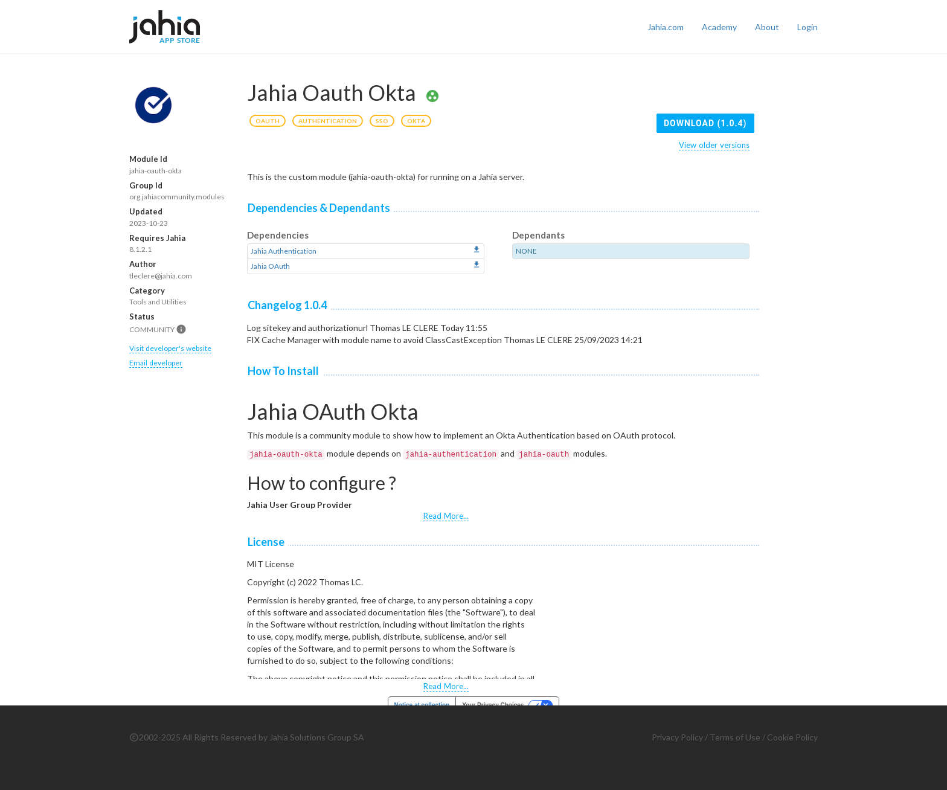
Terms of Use (735, 737)
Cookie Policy (792, 737)
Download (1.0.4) (705, 123)
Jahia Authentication (283, 250)
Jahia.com (665, 27)
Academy (719, 27)
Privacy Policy (677, 737)
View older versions (714, 145)
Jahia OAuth (270, 266)
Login (807, 27)
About (767, 27)
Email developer (155, 362)
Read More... (446, 516)
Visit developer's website (170, 348)
